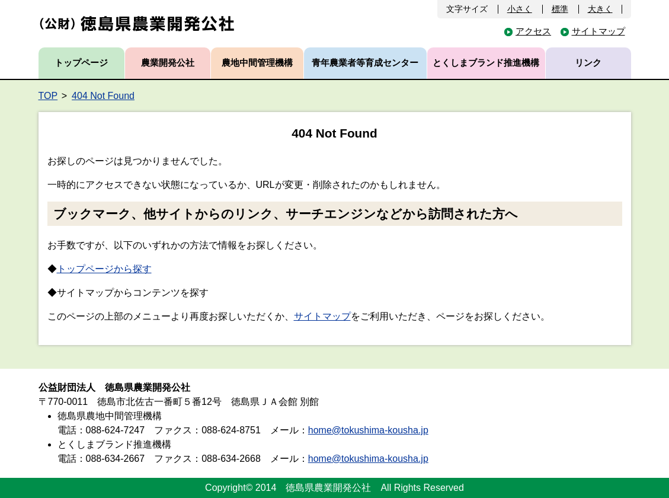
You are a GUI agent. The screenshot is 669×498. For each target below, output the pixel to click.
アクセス (533, 31)
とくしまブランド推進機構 (486, 63)
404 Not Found (103, 96)
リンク (588, 63)
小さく (519, 9)
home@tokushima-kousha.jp (368, 430)
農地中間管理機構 (257, 63)
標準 (560, 9)
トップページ (81, 63)
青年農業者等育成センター (365, 63)
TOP (48, 96)
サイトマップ (598, 31)
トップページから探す (104, 269)
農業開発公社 (167, 63)
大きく (600, 9)
